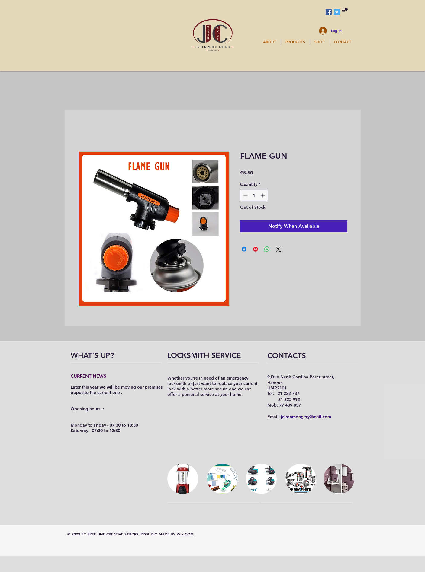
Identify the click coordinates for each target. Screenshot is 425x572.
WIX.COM (185, 534)
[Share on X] (278, 249)
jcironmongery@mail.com (306, 416)
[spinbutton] (254, 195)
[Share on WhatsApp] (267, 249)
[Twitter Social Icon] (337, 12)
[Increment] (263, 195)
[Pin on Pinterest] (255, 249)
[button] (345, 10)
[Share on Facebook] (244, 249)
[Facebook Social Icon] (329, 12)
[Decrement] (245, 195)
